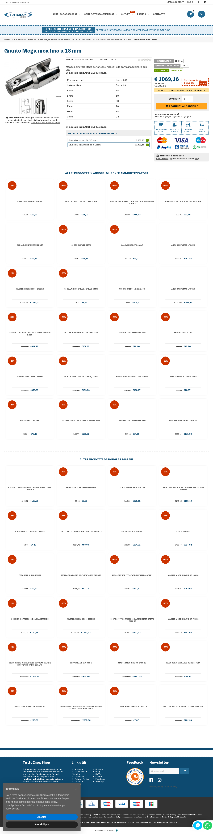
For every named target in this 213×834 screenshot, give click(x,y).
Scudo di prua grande (132, 531)
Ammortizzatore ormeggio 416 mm (183, 201)
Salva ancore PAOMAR (132, 245)
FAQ (197, 158)
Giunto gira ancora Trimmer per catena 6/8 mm (183, 489)
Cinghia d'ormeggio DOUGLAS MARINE (29, 619)
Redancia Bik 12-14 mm (30, 575)
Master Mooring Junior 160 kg (183, 575)
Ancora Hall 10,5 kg (30, 421)
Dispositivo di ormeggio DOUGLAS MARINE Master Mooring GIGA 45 (81, 708)
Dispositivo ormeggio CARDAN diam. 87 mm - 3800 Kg (132, 620)
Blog (190, 2)
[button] (76, 788)
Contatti (159, 14)
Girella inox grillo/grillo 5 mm (81, 289)
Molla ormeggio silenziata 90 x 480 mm (183, 707)
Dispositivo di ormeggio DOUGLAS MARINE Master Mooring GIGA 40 (30, 664)
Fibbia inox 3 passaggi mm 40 (29, 531)
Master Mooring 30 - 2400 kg (30, 289)
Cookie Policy (170, 786)
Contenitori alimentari (100, 14)
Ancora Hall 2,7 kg (183, 333)
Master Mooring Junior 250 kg (29, 707)
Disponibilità (161, 70)
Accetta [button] (41, 817)
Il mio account (174, 2)
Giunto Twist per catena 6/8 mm (81, 201)
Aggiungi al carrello (181, 106)
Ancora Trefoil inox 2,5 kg (132, 289)
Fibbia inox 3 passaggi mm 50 (132, 707)
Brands (143, 14)
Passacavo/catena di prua (183, 377)
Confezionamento (164, 61)
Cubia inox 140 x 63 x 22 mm (30, 245)
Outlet (127, 14)
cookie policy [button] (50, 801)
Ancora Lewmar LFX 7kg (183, 289)
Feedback (100, 779)
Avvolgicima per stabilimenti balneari (132, 575)
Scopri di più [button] (41, 824)
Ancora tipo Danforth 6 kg (132, 421)
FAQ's (98, 774)
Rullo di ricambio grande (30, 201)
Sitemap (99, 781)
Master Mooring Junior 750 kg (183, 619)
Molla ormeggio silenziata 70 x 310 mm (81, 575)
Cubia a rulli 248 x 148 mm (30, 377)
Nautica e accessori (66, 14)
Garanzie (79, 776)
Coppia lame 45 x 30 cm (81, 663)
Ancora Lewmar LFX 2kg (183, 245)
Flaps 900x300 (183, 531)
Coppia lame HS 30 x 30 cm (132, 488)
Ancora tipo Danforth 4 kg (132, 333)
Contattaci (162, 158)
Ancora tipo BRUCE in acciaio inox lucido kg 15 (30, 334)
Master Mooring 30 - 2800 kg (81, 619)
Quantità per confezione (167, 66)
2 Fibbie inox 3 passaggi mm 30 (81, 488)
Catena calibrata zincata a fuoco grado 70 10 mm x (132, 202)
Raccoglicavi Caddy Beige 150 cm (183, 663)
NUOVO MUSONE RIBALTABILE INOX (132, 377)
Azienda (79, 769)
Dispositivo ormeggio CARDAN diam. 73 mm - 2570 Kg (29, 489)
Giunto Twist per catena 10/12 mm (81, 377)
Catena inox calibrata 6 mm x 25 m (81, 333)
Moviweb (112, 830)
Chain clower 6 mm (81, 245)
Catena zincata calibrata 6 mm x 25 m (81, 421)
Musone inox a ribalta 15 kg (183, 421)
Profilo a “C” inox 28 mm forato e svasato (81, 531)
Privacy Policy (82, 779)
